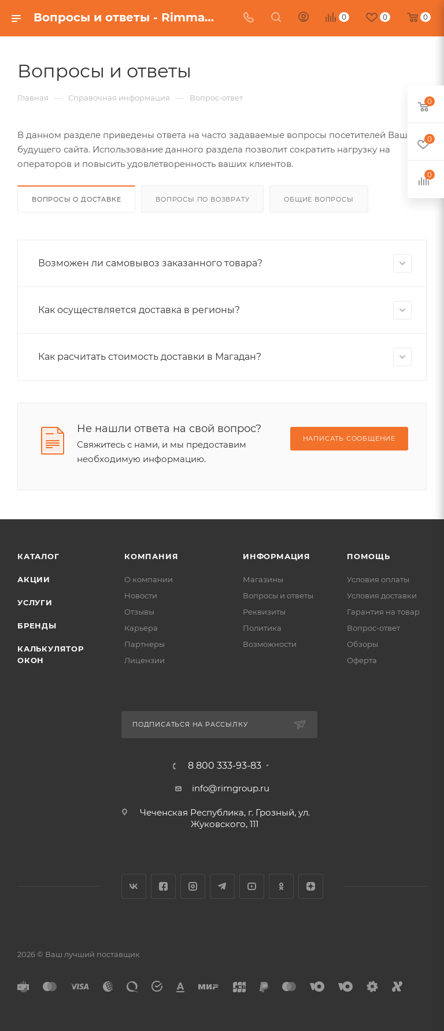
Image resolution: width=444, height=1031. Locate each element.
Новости (140, 595)
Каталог (38, 556)
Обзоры (362, 644)
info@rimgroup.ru (230, 788)
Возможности (270, 644)
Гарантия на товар (383, 611)
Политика (262, 627)
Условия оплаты (378, 579)
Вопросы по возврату (202, 199)
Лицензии (144, 660)
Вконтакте (133, 886)
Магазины (263, 579)
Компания (151, 556)
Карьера (141, 627)
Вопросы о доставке (76, 199)
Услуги (35, 602)
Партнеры (144, 644)
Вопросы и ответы (278, 595)
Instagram (192, 886)
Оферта (362, 660)
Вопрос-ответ (373, 627)
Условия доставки (382, 595)
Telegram (222, 886)
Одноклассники (281, 886)
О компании (148, 579)
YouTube (251, 886)
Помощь (368, 556)
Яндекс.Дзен (310, 886)
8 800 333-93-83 (224, 766)
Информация (276, 556)
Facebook (163, 886)
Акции (33, 579)
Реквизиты (264, 611)
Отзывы (139, 611)
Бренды (37, 625)
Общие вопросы (318, 199)
